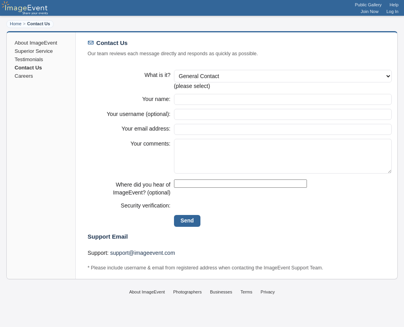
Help (393, 4)
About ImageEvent (36, 43)
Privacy (268, 299)
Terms (246, 299)
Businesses (221, 299)
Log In (392, 11)
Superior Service (34, 51)
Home (15, 23)
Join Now (369, 11)
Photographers (187, 299)
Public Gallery (368, 4)
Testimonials (29, 59)
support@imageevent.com (142, 261)
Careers (24, 76)
